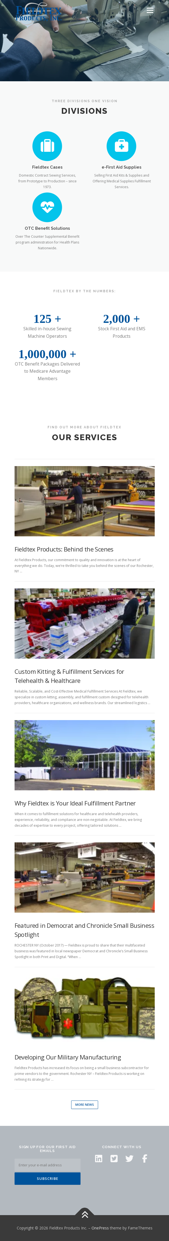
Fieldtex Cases (47, 167)
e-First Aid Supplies (122, 167)
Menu (149, 10)
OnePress (100, 1228)
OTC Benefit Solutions (47, 228)
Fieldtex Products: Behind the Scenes (64, 549)
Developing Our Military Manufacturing (68, 1057)
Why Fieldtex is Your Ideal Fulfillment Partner (75, 803)
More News (84, 1104)
